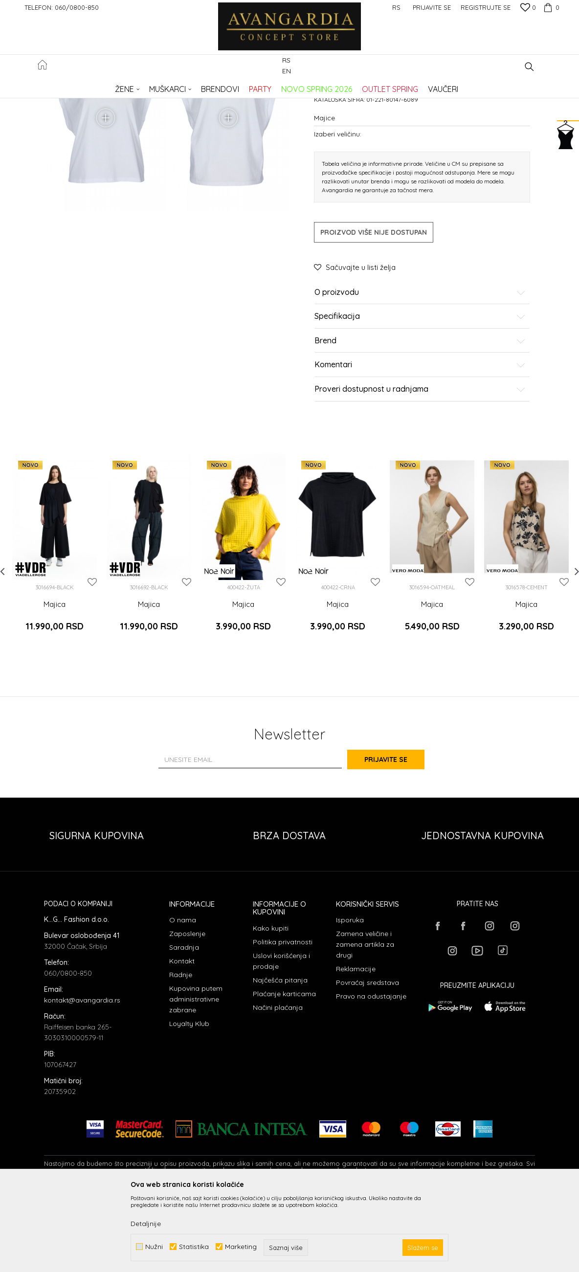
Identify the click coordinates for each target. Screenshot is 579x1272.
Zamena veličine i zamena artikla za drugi (365, 1022)
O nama (182, 997)
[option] (54, 637)
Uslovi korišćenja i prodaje (281, 1038)
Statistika (194, 1246)
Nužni (154, 1246)
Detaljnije (146, 1223)
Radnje (180, 1052)
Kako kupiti (271, 1005)
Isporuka (350, 997)
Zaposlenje (187, 1011)
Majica (55, 690)
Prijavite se (397, 836)
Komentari (420, 451)
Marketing (241, 1246)
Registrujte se (486, 7)
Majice (202, 85)
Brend (420, 427)
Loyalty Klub (189, 1101)
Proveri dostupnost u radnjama (420, 475)
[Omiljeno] (528, 8)
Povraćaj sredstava (367, 1060)
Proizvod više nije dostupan (373, 318)
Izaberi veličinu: (337, 220)
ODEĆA (176, 85)
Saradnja (184, 1025)
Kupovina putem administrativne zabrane (196, 1077)
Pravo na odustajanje (371, 1074)
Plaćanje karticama (284, 1071)
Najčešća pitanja (280, 1057)
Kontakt (182, 1038)
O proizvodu (420, 378)
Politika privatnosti (282, 1019)
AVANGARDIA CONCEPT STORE (85, 85)
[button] (529, 67)
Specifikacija (420, 403)
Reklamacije (356, 1046)
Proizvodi (147, 85)
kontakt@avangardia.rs (82, 1077)
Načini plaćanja (278, 1084)
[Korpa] (550, 7)
